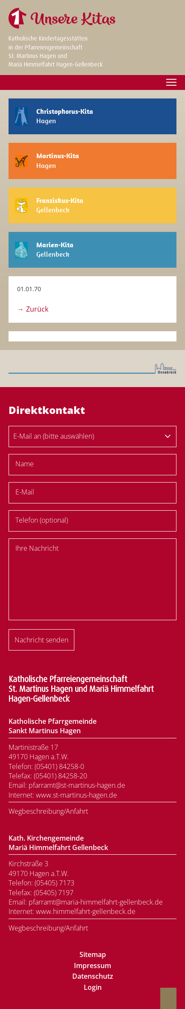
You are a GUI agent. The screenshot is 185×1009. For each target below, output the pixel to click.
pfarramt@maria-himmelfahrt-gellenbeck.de (96, 902)
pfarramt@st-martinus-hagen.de (77, 785)
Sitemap (92, 954)
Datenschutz (92, 976)
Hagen (64, 116)
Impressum (92, 965)
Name (24, 463)
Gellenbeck (59, 205)
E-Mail (24, 492)
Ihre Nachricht (37, 548)
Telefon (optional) (41, 520)
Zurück (37, 309)
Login (93, 987)
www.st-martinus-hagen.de (76, 795)
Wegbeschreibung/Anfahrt (48, 811)
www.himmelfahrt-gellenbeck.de (85, 911)
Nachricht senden (41, 640)
